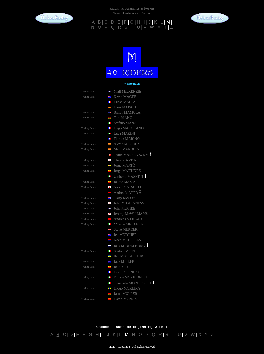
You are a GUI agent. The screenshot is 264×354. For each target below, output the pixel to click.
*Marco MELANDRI (129, 224)
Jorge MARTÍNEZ (127, 171)
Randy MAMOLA (127, 112)
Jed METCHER (125, 235)
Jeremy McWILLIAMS (131, 214)
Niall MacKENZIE (127, 91)
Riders (114, 8)
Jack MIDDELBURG (129, 246)
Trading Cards (88, 91)
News (116, 13)
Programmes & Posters (138, 8)
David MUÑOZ (125, 299)
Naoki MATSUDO (127, 187)
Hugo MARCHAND (129, 128)
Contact (146, 13)
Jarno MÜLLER (125, 294)
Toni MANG (123, 118)
